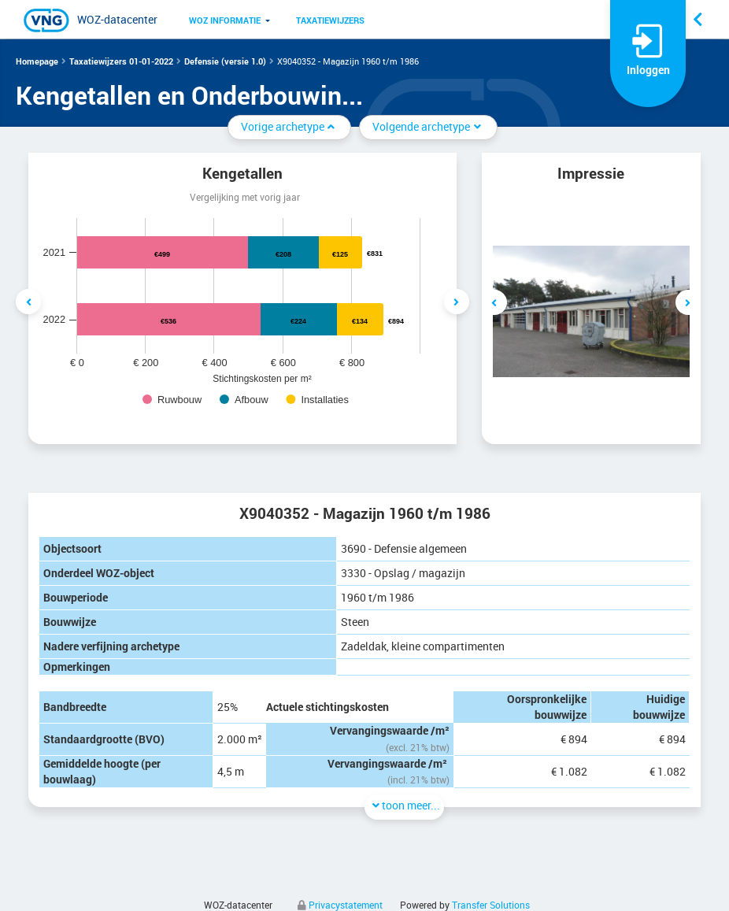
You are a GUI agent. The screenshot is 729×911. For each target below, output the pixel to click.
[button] (224, 19)
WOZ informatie (225, 20)
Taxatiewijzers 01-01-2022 (121, 61)
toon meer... (404, 805)
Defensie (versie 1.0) (225, 61)
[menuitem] (224, 19)
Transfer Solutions (491, 904)
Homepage (37, 61)
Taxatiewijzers (330, 20)
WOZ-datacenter (117, 19)
